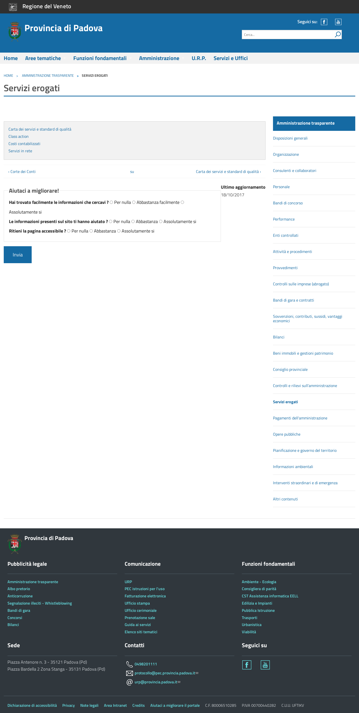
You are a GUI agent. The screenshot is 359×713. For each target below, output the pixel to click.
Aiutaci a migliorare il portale (175, 705)
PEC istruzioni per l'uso (145, 589)
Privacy (68, 705)
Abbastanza (147, 221)
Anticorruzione (20, 596)
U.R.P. (199, 58)
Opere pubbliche (286, 434)
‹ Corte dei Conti (22, 171)
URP (128, 582)
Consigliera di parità (259, 589)
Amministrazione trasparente (47, 75)
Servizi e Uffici (231, 58)
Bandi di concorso (288, 203)
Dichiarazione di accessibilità (32, 705)
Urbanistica (252, 625)
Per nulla (122, 202)
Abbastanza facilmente (158, 202)
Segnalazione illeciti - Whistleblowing (39, 603)
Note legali (89, 705)
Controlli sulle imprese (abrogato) (301, 284)
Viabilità (249, 632)
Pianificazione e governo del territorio (305, 450)
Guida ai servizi (138, 625)
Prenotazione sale (140, 618)
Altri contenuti (285, 499)
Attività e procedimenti (292, 251)
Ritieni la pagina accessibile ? (38, 231)
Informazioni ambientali (293, 467)
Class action (18, 136)
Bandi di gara (18, 610)
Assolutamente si (25, 212)
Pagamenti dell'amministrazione (300, 418)
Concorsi (14, 618)
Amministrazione (159, 58)
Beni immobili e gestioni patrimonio (303, 353)
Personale (281, 187)
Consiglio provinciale (290, 369)
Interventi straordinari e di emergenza (305, 483)
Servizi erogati (285, 402)
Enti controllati (285, 235)
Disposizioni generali (290, 138)
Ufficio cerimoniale (141, 610)
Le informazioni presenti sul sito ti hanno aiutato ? (59, 221)
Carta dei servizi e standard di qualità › (228, 171)
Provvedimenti (285, 268)
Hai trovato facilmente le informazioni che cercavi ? (59, 202)
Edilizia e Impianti (257, 603)
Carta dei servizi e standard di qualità (39, 129)
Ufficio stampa (137, 603)
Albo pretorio (18, 589)
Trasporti (249, 618)
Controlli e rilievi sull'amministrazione (305, 386)
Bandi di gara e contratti (293, 300)
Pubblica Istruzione (258, 610)
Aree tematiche (43, 58)
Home (11, 58)
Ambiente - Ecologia (259, 582)
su (132, 171)
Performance (284, 219)
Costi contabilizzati (24, 144)
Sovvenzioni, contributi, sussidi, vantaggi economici (307, 318)
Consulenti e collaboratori (294, 170)
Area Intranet (115, 705)
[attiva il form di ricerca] (337, 34)
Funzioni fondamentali (100, 58)
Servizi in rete (20, 151)
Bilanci (278, 337)
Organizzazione (286, 154)
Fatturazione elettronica (145, 596)
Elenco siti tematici (141, 632)
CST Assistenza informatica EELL (270, 596)
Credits (138, 705)
